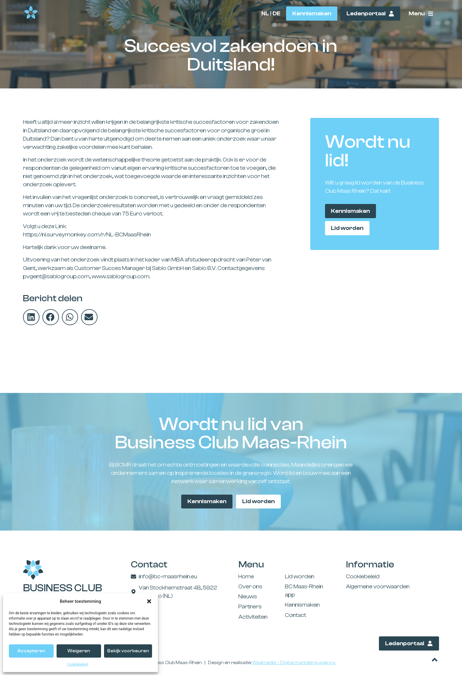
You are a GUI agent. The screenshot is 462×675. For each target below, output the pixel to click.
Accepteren (31, 650)
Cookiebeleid (77, 664)
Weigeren (78, 650)
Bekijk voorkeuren (128, 650)
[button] (149, 601)
